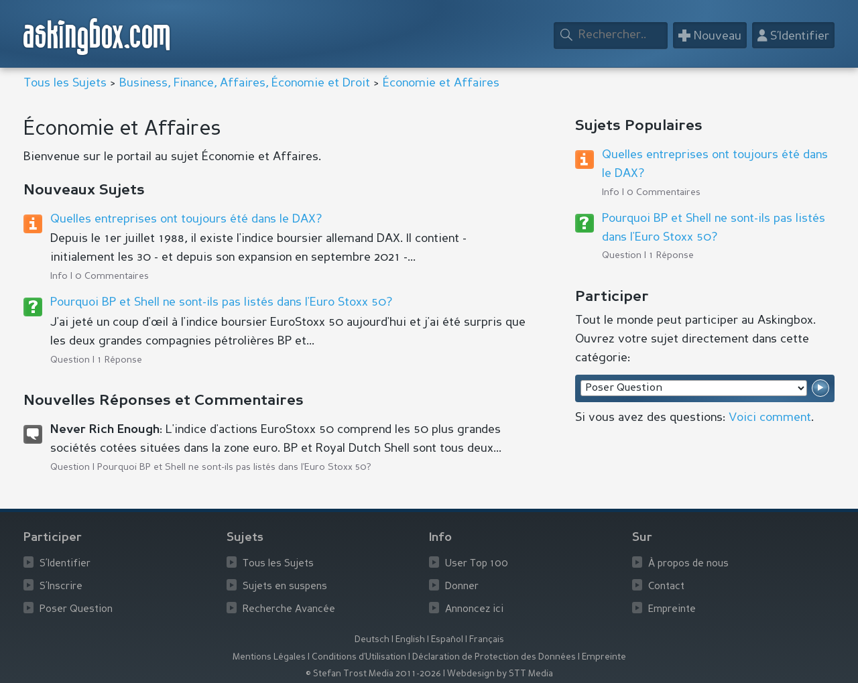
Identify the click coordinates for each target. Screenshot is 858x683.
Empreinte (672, 610)
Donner (462, 587)
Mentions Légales (269, 657)
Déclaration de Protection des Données (494, 657)
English (410, 639)
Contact (666, 587)
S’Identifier (65, 564)
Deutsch (372, 639)
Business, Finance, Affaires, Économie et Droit (244, 83)
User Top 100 (476, 564)
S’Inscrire (61, 587)
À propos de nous (688, 564)
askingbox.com (97, 36)
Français (486, 639)
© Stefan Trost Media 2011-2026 (373, 674)
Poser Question (76, 610)
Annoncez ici (474, 610)
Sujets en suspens (285, 587)
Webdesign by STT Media (500, 674)
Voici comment (770, 418)
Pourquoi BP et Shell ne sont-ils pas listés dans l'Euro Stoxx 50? (221, 302)
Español (447, 639)
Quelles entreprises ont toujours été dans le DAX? (186, 219)
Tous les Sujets (65, 83)
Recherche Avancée (289, 610)
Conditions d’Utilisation (359, 657)
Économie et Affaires (441, 83)
